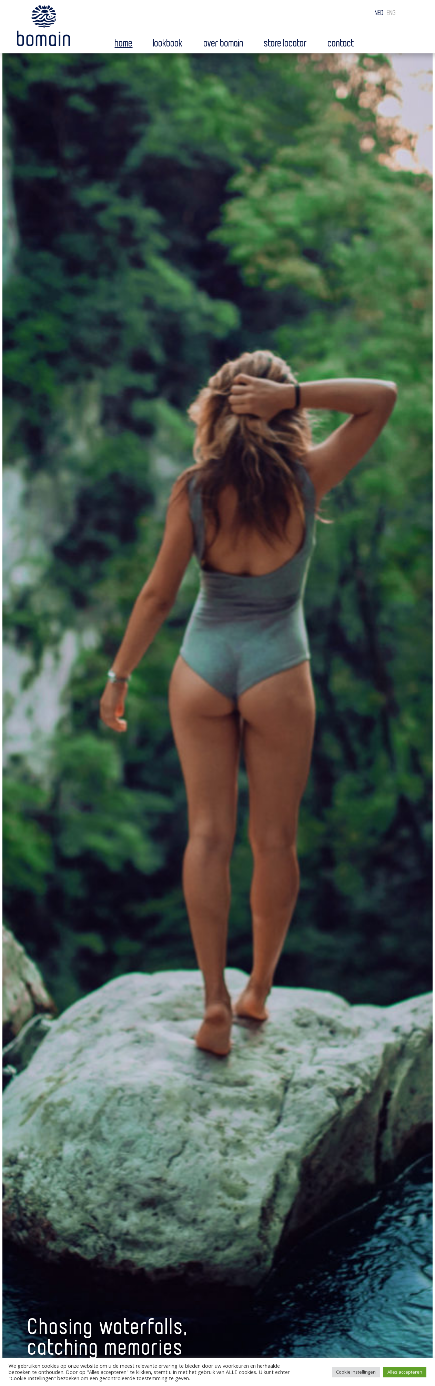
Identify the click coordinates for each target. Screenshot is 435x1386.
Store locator (285, 44)
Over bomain (224, 44)
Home (124, 44)
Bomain (43, 27)
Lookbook (168, 44)
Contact (341, 44)
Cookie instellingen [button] (356, 1372)
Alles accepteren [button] (404, 1372)
